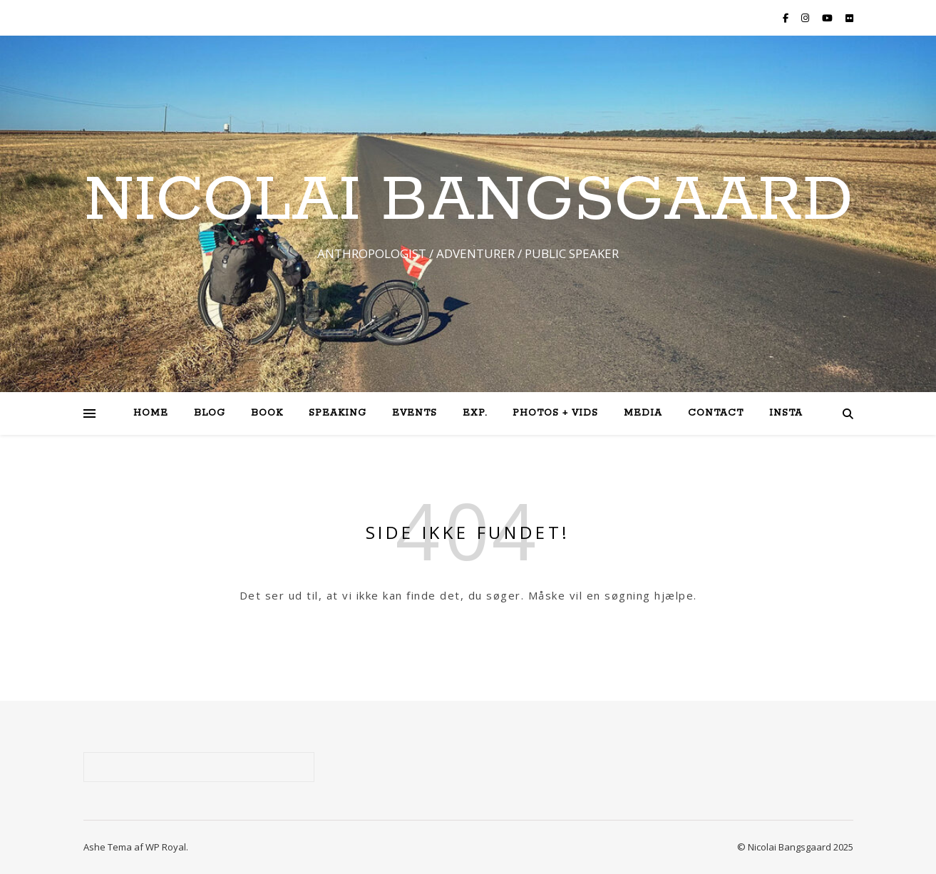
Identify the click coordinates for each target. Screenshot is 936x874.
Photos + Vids (555, 413)
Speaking (337, 413)
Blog (209, 413)
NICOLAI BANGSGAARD (468, 201)
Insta (786, 413)
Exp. (475, 413)
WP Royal (165, 846)
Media (643, 413)
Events (414, 413)
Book (267, 413)
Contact (716, 413)
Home (150, 413)
